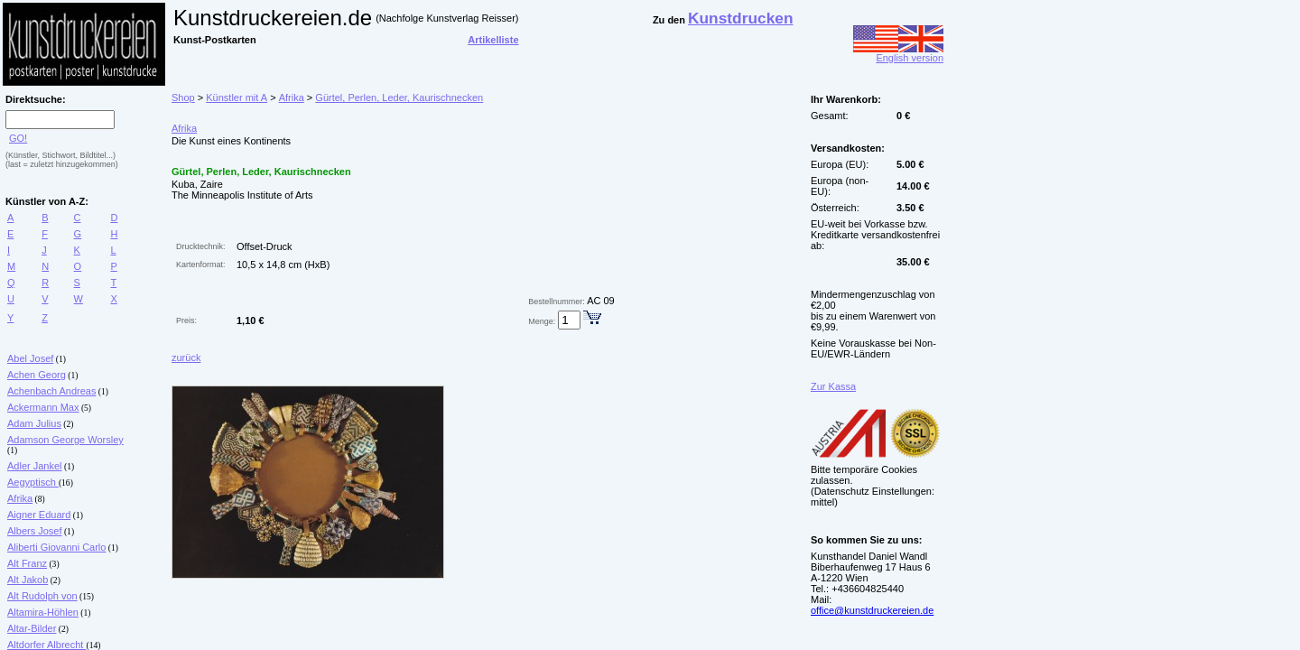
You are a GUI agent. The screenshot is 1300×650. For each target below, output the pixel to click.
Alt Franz (27, 563)
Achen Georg (36, 374)
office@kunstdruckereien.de (872, 610)
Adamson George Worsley (65, 439)
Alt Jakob (27, 579)
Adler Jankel (34, 465)
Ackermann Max (43, 407)
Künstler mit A (236, 97)
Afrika (19, 498)
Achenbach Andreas (51, 390)
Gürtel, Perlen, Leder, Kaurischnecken (399, 97)
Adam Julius (34, 423)
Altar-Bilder (31, 628)
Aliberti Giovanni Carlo (56, 547)
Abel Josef (30, 358)
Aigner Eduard (38, 514)
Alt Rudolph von (42, 595)
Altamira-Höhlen (43, 612)
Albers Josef (34, 530)
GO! (18, 138)
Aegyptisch (33, 482)
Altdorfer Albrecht (46, 644)
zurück (186, 357)
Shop (183, 97)
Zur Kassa (833, 386)
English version (898, 53)
